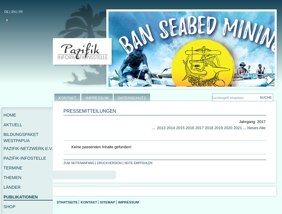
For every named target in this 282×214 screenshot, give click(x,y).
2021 (238, 128)
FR (21, 12)
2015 (180, 128)
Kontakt (88, 202)
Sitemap (107, 202)
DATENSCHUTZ (132, 98)
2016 (190, 128)
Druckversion (109, 163)
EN (13, 12)
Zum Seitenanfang (79, 163)
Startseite (67, 202)
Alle (262, 128)
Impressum (128, 202)
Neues (252, 128)
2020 (228, 128)
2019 (218, 128)
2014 (171, 128)
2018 (209, 128)
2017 (199, 128)
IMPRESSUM (97, 98)
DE (6, 12)
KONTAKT (67, 98)
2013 (161, 128)
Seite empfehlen (138, 163)
